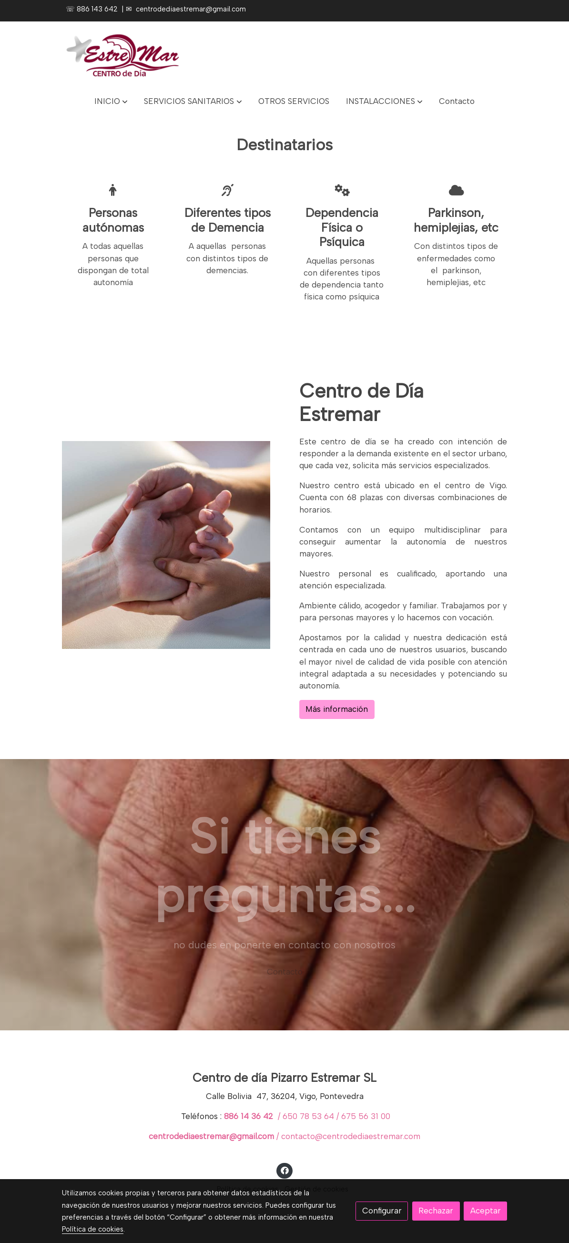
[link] (123, 54)
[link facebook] (284, 1170)
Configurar (382, 1210)
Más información (336, 709)
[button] (111, 101)
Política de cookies (92, 1229)
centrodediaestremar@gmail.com (191, 9)
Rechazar (435, 1210)
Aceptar (485, 1210)
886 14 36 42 (249, 1116)
